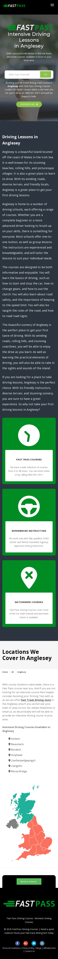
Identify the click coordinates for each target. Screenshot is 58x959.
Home (5, 672)
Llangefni (15, 766)
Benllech (15, 749)
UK (12, 672)
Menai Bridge (18, 771)
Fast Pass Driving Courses (20, 918)
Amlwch (14, 738)
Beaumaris (16, 744)
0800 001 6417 (32, 92)
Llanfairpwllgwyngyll (22, 760)
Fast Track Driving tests (36, 700)
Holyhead (15, 755)
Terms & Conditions (11, 948)
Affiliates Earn (49, 948)
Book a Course (28, 881)
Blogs (38, 948)
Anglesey (21, 672)
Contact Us (30, 951)
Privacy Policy (28, 948)
